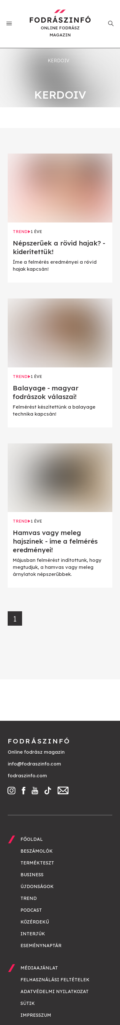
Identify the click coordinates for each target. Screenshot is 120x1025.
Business (32, 875)
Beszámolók (36, 851)
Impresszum (35, 1015)
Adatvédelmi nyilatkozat (54, 991)
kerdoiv (58, 61)
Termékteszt (37, 863)
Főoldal (31, 839)
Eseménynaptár (40, 945)
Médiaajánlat (39, 968)
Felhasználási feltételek (55, 980)
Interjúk (32, 934)
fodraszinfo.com (27, 776)
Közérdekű (34, 922)
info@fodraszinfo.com (34, 764)
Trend (28, 898)
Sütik (27, 1003)
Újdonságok (37, 886)
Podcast (31, 910)
